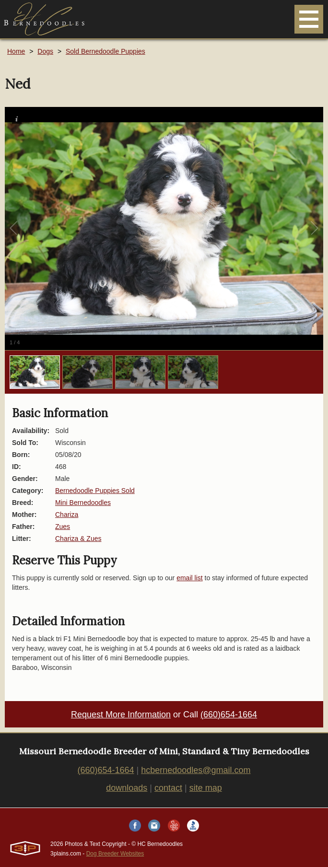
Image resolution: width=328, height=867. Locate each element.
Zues (62, 526)
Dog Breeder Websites (115, 853)
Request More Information (121, 714)
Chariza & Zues (78, 538)
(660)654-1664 (228, 714)
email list (189, 578)
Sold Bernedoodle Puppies (105, 51)
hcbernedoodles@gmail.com (195, 770)
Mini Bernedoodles (83, 502)
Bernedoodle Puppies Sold (95, 490)
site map (205, 788)
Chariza (66, 514)
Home (16, 51)
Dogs (45, 51)
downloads (126, 788)
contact (168, 788)
